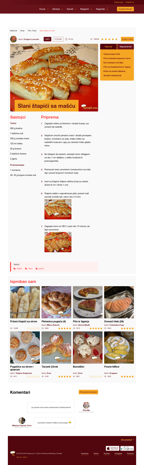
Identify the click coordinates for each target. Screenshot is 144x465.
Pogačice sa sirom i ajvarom (25, 354)
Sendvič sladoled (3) (112, 75)
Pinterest (130, 453)
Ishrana (56, 9)
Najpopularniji (126, 46)
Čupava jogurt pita (112, 54)
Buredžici (88, 354)
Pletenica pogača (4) (56, 307)
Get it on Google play (127, 448)
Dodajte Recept (125, 9)
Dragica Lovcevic (31, 39)
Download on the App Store (112, 448)
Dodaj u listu (127, 39)
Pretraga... (111, 9)
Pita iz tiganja (88, 307)
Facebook (84, 453)
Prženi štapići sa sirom (25, 307)
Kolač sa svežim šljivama (114, 71)
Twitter (96, 453)
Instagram (118, 453)
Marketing (52, 453)
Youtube (107, 453)
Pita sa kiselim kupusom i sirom (117, 58)
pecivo (41, 268)
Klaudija (86, 410)
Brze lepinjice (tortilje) (113, 62)
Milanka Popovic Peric (22, 425)
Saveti (70, 9)
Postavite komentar (88, 392)
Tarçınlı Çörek (56, 354)
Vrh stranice (126, 439)
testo (30, 268)
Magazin (84, 9)
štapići (19, 268)
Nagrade (100, 9)
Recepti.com (23, 8)
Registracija (118, 2)
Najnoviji (108, 46)
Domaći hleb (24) (119, 307)
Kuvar (42, 9)
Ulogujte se (129, 2)
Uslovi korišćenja (41, 453)
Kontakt (59, 453)
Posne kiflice (119, 354)
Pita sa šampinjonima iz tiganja (117, 67)
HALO (25, 457)
